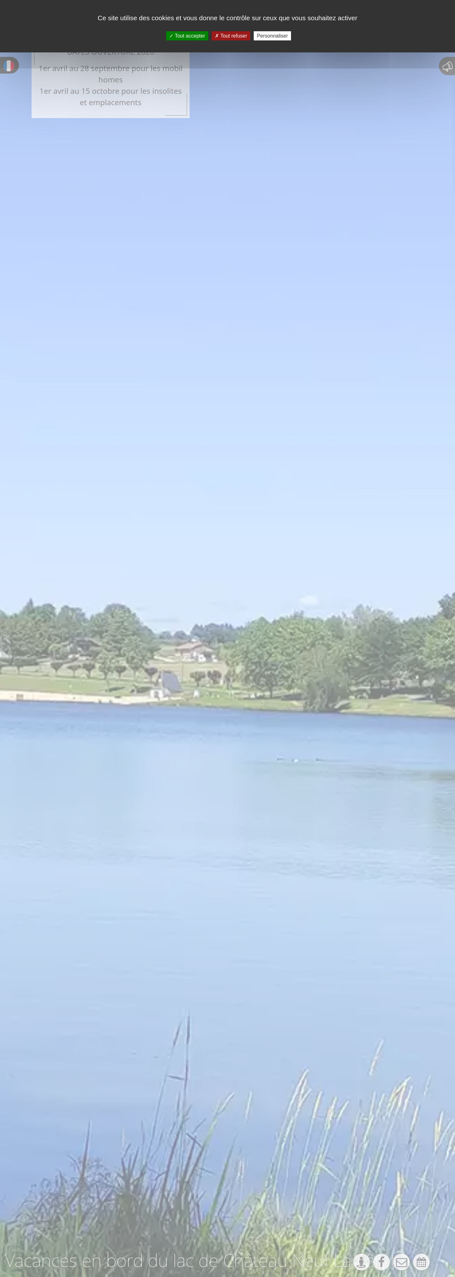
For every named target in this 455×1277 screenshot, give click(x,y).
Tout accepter (187, 36)
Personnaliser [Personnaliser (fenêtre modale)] (272, 36)
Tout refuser (231, 36)
